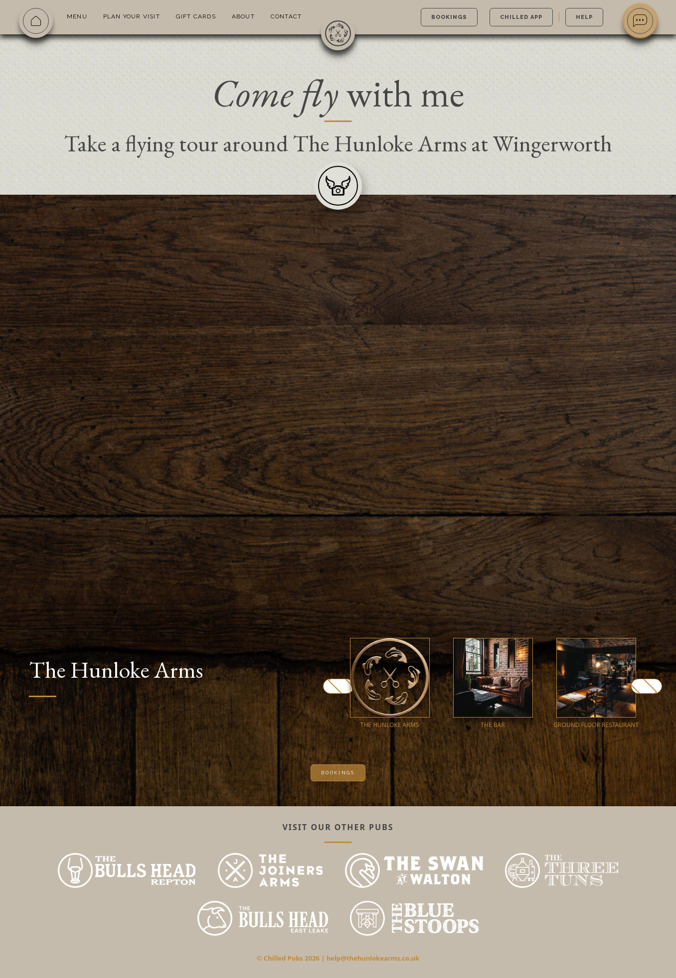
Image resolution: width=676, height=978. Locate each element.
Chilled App (521, 17)
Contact (286, 16)
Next (646, 686)
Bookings (449, 17)
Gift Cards (196, 16)
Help (584, 17)
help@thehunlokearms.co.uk (373, 958)
